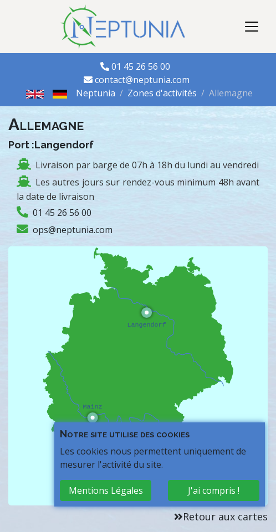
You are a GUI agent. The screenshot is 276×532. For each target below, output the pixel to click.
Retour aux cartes (225, 516)
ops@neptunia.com (73, 230)
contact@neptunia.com (142, 80)
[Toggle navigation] (251, 27)
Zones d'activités (162, 93)
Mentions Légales (106, 490)
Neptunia (95, 93)
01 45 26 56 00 (141, 66)
